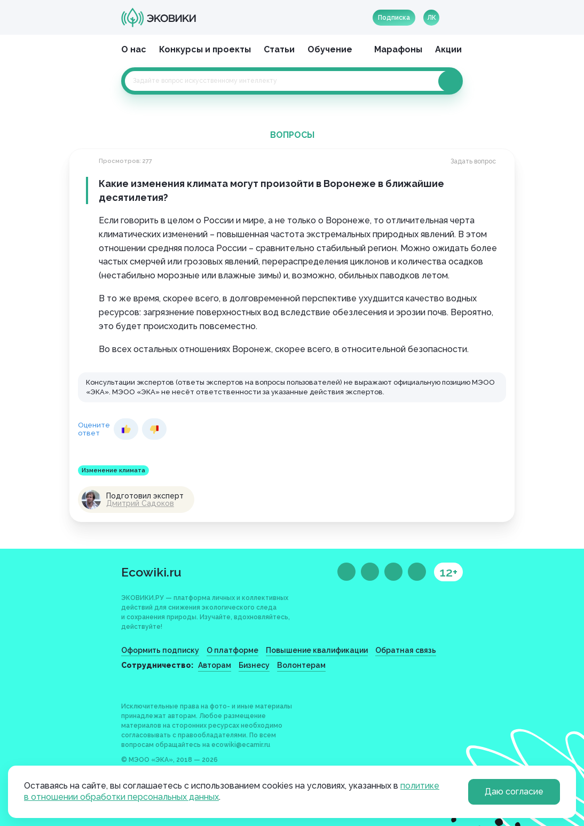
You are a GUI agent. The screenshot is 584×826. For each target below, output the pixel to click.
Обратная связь (405, 650)
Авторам (214, 665)
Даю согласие (514, 791)
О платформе (232, 650)
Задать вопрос (473, 161)
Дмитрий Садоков (140, 503)
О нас (133, 49)
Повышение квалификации (317, 650)
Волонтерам (301, 665)
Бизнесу (254, 665)
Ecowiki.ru (151, 572)
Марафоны (398, 49)
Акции (448, 49)
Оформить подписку (160, 650)
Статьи (279, 49)
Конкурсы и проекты (205, 49)
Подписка (394, 17)
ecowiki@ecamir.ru (240, 745)
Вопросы (292, 135)
